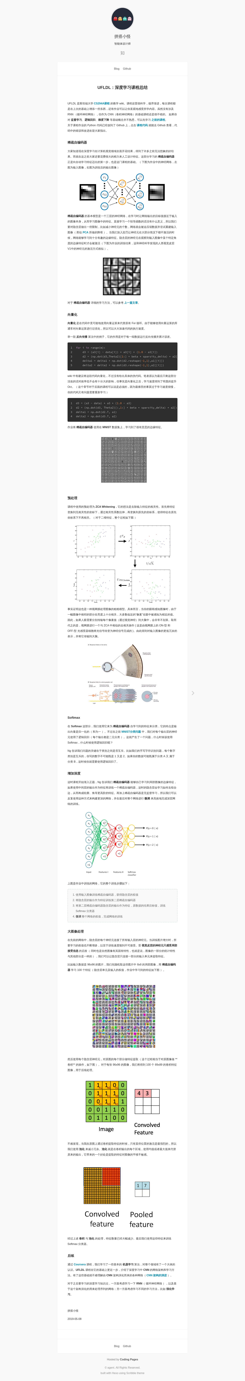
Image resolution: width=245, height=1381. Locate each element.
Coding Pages (129, 1359)
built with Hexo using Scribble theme (122, 1373)
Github (127, 68)
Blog (116, 68)
